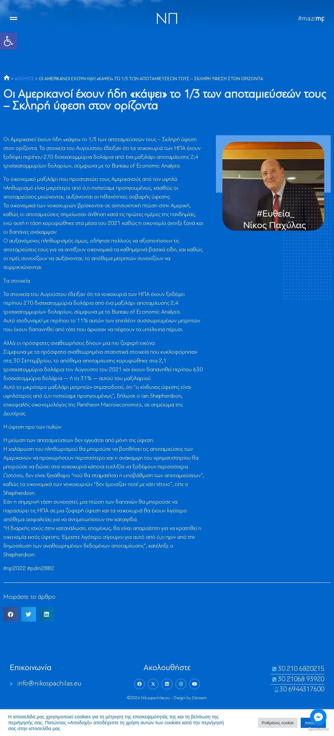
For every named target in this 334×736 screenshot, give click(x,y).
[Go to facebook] (318, 717)
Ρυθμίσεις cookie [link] (278, 722)
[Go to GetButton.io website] (318, 729)
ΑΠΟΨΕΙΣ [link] (24, 79)
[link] (8, 41)
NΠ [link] (167, 19)
